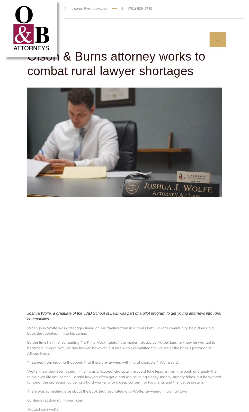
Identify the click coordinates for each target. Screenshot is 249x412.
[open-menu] (217, 39)
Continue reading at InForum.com (55, 400)
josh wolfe (49, 409)
